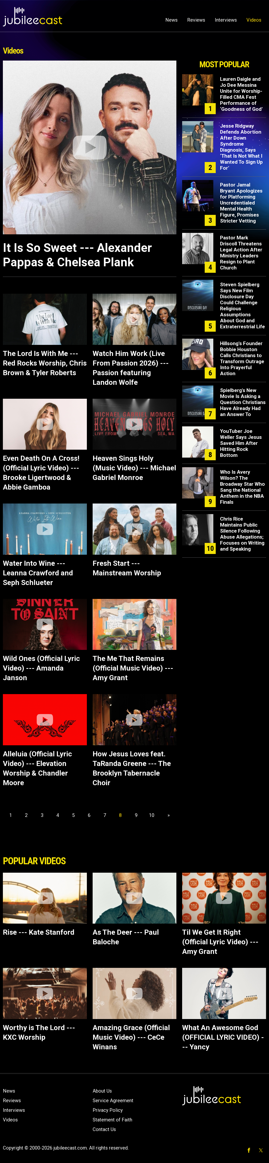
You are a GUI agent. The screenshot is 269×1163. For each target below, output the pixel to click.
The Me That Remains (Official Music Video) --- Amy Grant (133, 668)
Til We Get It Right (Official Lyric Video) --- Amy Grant (220, 942)
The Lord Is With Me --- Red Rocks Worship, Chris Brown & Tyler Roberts (45, 363)
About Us (102, 1091)
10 (151, 815)
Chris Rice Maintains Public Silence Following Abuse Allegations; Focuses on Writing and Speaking (242, 534)
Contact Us (104, 1129)
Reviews (196, 20)
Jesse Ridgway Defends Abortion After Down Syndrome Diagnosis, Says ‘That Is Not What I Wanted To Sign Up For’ (241, 147)
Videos (253, 20)
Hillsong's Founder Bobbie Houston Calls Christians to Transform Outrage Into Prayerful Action (242, 358)
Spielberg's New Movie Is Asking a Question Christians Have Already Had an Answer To (243, 402)
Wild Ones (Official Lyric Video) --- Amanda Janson (41, 668)
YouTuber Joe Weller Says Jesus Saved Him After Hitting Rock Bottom (241, 443)
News (171, 20)
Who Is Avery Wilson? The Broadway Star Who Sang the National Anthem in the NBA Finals (242, 487)
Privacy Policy (108, 1110)
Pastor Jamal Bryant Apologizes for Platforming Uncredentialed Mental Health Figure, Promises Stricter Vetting (241, 203)
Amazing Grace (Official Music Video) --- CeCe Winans (131, 1037)
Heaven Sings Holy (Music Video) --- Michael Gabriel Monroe (134, 468)
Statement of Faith (112, 1120)
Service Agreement (113, 1100)
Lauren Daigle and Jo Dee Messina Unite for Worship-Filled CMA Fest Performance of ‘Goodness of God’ (241, 94)
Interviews (226, 20)
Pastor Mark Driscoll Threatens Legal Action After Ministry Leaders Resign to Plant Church (241, 253)
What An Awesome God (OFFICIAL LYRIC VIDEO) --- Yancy (223, 1037)
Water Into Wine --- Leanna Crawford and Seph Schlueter (38, 573)
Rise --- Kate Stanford (38, 932)
